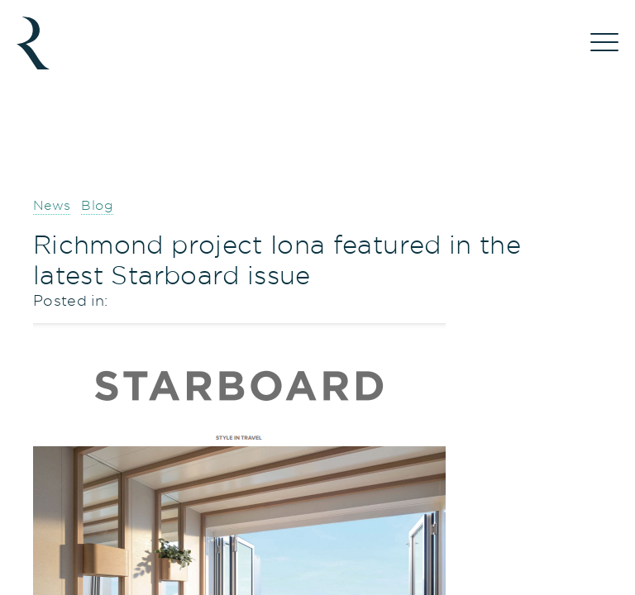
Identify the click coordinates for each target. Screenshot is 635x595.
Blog (96, 205)
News (51, 205)
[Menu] (604, 42)
